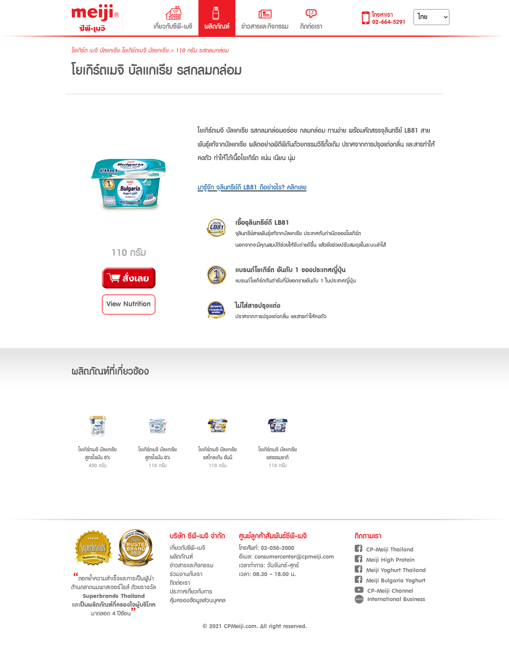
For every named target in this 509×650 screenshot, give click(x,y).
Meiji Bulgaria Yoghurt (390, 581)
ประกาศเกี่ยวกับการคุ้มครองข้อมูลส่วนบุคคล (197, 596)
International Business (390, 599)
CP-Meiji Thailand (384, 550)
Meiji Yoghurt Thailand (390, 570)
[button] (128, 304)
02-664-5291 (389, 22)
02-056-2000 (277, 548)
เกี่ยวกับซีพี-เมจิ (172, 18)
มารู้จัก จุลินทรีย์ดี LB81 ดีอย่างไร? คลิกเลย (252, 187)
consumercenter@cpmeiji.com (294, 557)
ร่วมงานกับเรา (186, 574)
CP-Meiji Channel (384, 591)
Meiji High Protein (384, 560)
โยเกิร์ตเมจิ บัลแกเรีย (145, 51)
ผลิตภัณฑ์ (216, 18)
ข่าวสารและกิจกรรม (264, 18)
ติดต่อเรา (311, 18)
